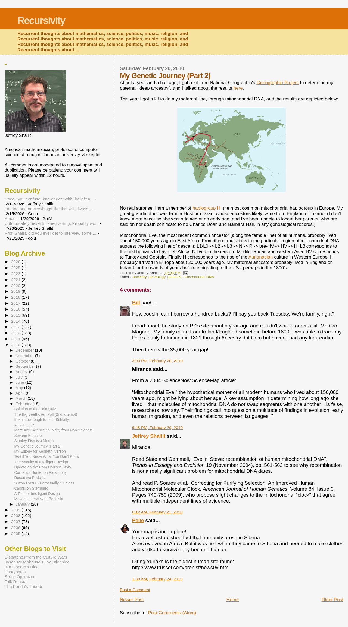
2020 (16, 285)
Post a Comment (135, 589)
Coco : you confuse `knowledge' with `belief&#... (49, 199)
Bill (136, 302)
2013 (16, 326)
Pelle (138, 520)
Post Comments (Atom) (172, 612)
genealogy (156, 277)
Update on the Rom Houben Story (42, 467)
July (19, 377)
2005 (16, 533)
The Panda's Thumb (23, 586)
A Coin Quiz (24, 425)
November (25, 356)
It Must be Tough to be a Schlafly (41, 419)
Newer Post (132, 599)
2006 (16, 527)
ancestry (139, 277)
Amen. (11, 218)
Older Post (332, 599)
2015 (16, 315)
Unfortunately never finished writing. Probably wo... (52, 223)
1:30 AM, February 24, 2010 (157, 578)
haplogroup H (206, 208)
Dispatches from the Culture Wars (36, 557)
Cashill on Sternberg (31, 488)
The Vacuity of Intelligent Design (41, 462)
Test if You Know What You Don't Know (46, 456)
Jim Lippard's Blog (22, 567)
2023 (16, 273)
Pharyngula (15, 571)
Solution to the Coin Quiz (35, 409)
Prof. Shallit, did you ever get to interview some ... (50, 233)
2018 (16, 297)
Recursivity (41, 20)
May (19, 388)
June (20, 382)
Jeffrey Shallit (149, 436)
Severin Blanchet (28, 435)
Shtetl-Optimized (20, 576)
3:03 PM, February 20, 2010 (157, 360)
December (25, 350)
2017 (16, 303)
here (238, 88)
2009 (16, 510)
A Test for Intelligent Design (37, 493)
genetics (174, 277)
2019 (16, 291)
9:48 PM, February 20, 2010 (157, 427)
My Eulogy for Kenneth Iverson (40, 451)
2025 (16, 267)
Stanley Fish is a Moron (34, 441)
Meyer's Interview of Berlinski (38, 499)
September (25, 366)
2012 (16, 332)
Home (232, 599)
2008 (16, 515)
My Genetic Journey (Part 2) (37, 446)
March (21, 398)
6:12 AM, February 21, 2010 (157, 512)
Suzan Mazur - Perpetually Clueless (44, 483)
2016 (16, 309)
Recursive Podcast (30, 477)
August (22, 372)
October (23, 361)
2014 (16, 321)
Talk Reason (16, 581)
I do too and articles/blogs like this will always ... (49, 208)
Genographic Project (277, 82)
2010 (16, 344)
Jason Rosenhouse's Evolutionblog (37, 562)
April (19, 393)
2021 (16, 279)
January (23, 504)
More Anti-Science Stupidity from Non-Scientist (53, 430)
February (23, 404)
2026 (16, 261)
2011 (16, 338)
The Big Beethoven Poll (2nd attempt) (45, 414)
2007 (16, 521)
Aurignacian (260, 257)
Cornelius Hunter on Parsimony (40, 472)
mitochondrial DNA (198, 277)
